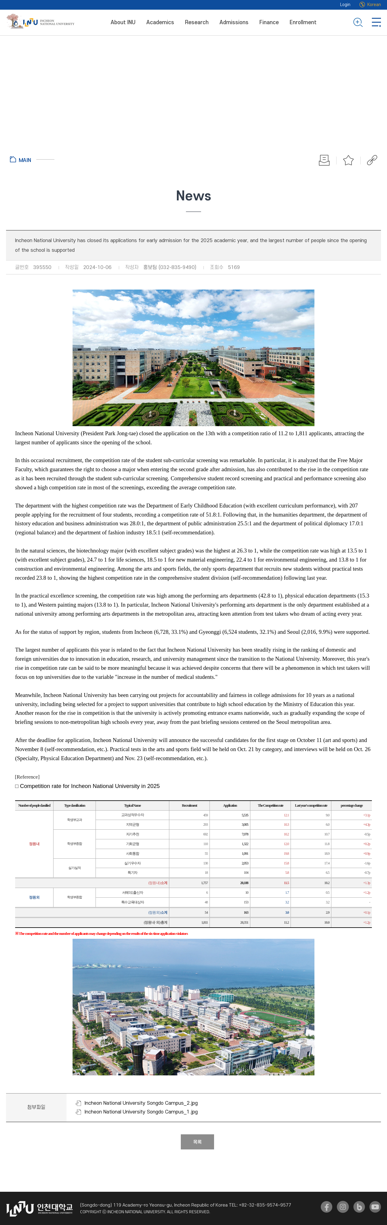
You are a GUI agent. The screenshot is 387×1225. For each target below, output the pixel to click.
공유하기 (369, 160)
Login (345, 4)
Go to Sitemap (376, 22)
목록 (197, 1142)
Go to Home (32, 159)
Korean (374, 4)
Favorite (349, 160)
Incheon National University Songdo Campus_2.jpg (141, 1103)
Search (358, 22)
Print (324, 160)
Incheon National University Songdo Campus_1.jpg (141, 1112)
